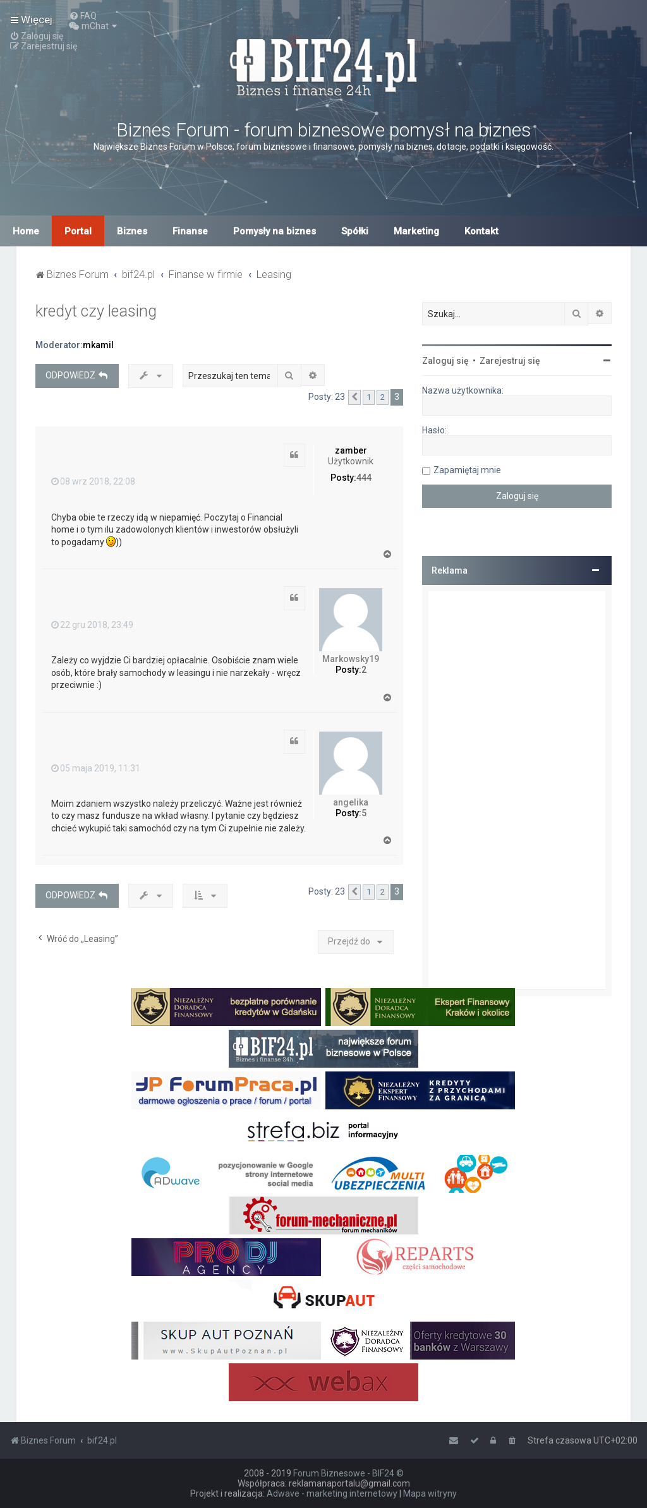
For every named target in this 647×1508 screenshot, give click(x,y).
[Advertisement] (517, 790)
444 (364, 478)
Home (26, 231)
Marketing (416, 231)
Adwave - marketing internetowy (332, 1493)
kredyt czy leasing (96, 311)
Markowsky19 (350, 659)
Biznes (132, 231)
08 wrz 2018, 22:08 (93, 481)
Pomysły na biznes (274, 231)
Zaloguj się (445, 361)
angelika (350, 802)
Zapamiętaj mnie (467, 470)
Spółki (354, 231)
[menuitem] (83, 16)
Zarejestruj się (510, 361)
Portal (78, 231)
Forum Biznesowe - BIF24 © (348, 1473)
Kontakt (481, 231)
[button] (354, 397)
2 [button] (382, 397)
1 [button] (368, 397)
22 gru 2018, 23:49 (92, 625)
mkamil (98, 345)
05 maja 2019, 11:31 (95, 768)
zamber (351, 450)
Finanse (190, 231)
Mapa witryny (430, 1493)
